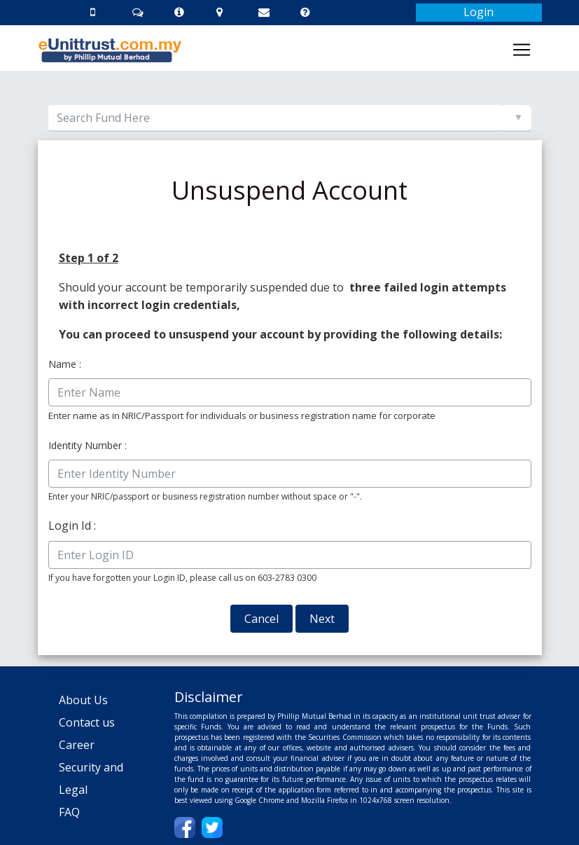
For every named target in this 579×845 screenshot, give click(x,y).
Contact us (87, 722)
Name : (64, 364)
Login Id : (72, 525)
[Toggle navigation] (521, 50)
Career (77, 745)
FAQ (69, 812)
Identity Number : (87, 445)
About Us (83, 700)
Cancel (261, 618)
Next (322, 618)
